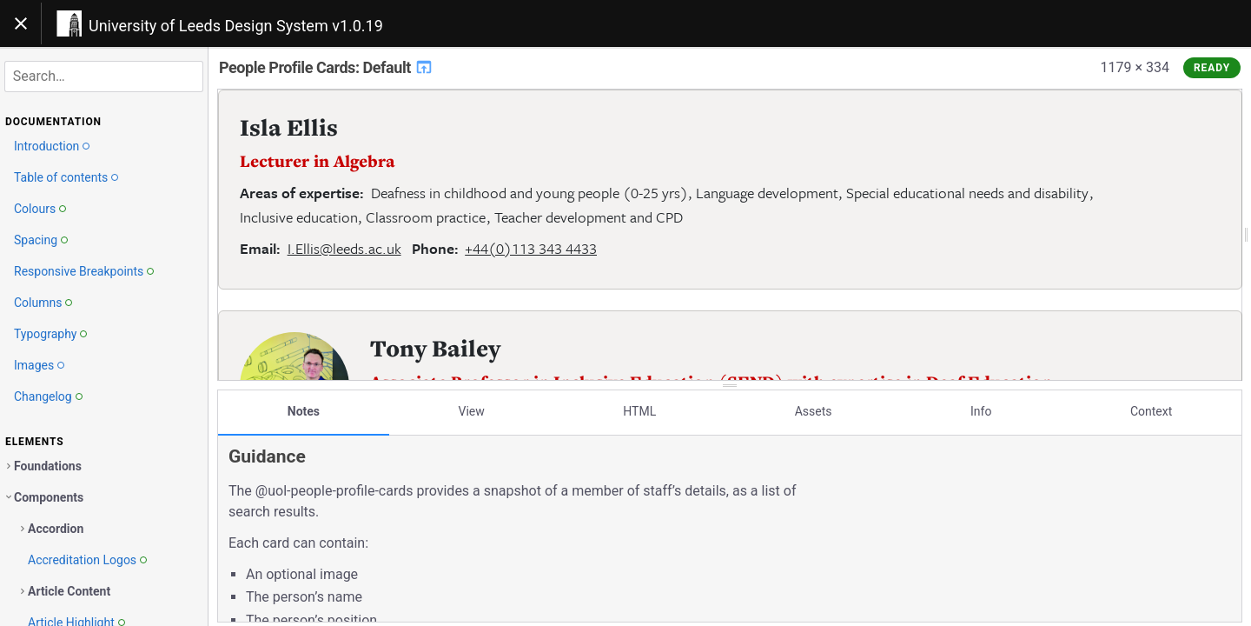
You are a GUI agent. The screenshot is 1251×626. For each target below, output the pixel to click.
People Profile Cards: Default (326, 67)
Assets (813, 411)
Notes (304, 411)
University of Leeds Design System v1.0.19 (236, 26)
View (472, 411)
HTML (639, 411)
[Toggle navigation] (21, 23)
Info (980, 411)
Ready (1212, 68)
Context (1151, 411)
